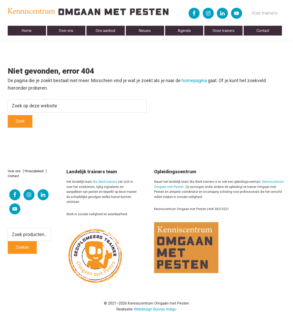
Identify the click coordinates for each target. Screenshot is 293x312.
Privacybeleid (34, 171)
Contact (13, 176)
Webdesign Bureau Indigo (155, 309)
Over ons (14, 171)
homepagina (194, 80)
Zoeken (22, 247)
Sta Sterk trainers (105, 182)
